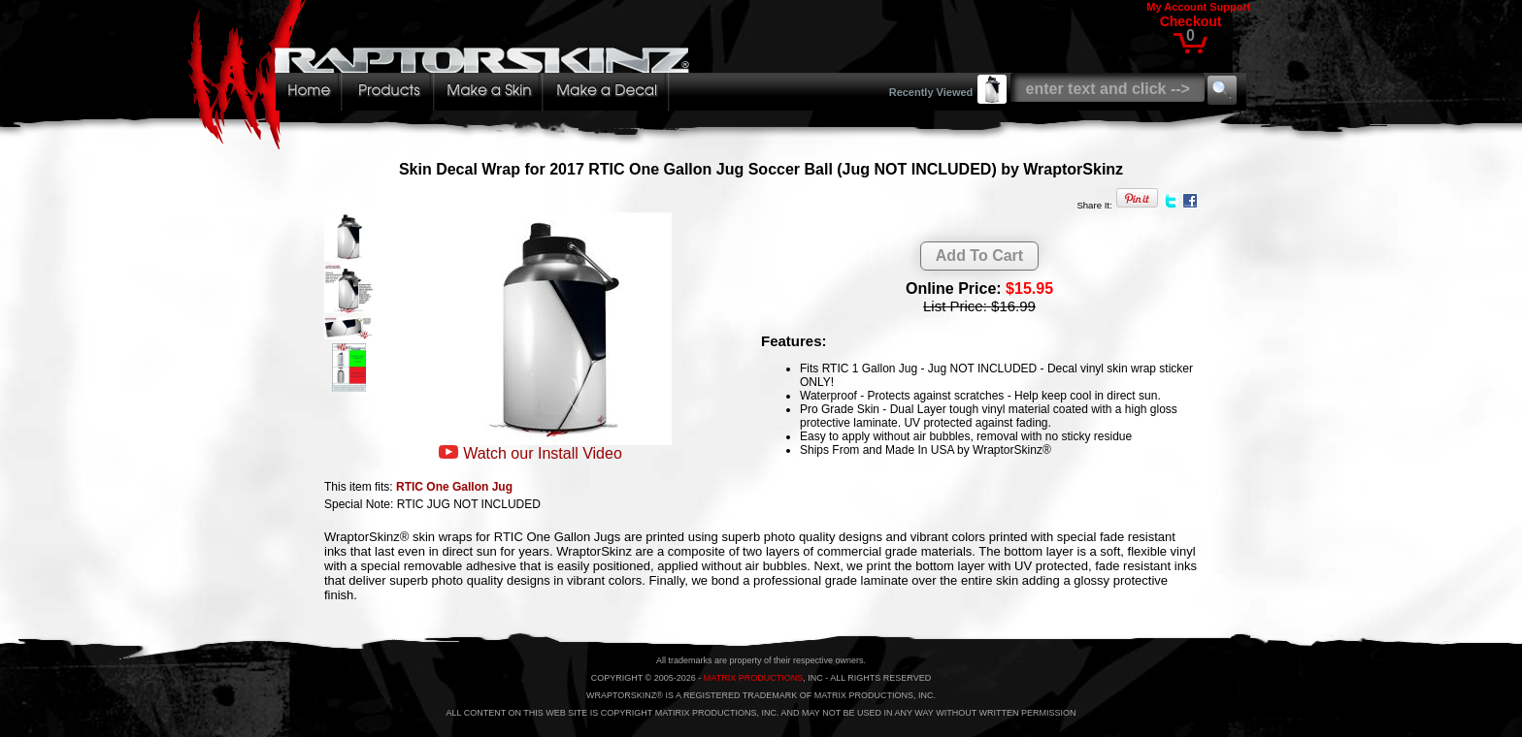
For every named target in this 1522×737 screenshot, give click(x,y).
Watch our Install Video (542, 453)
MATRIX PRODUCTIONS (753, 678)
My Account (1176, 7)
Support (1229, 7)
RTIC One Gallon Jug (454, 487)
